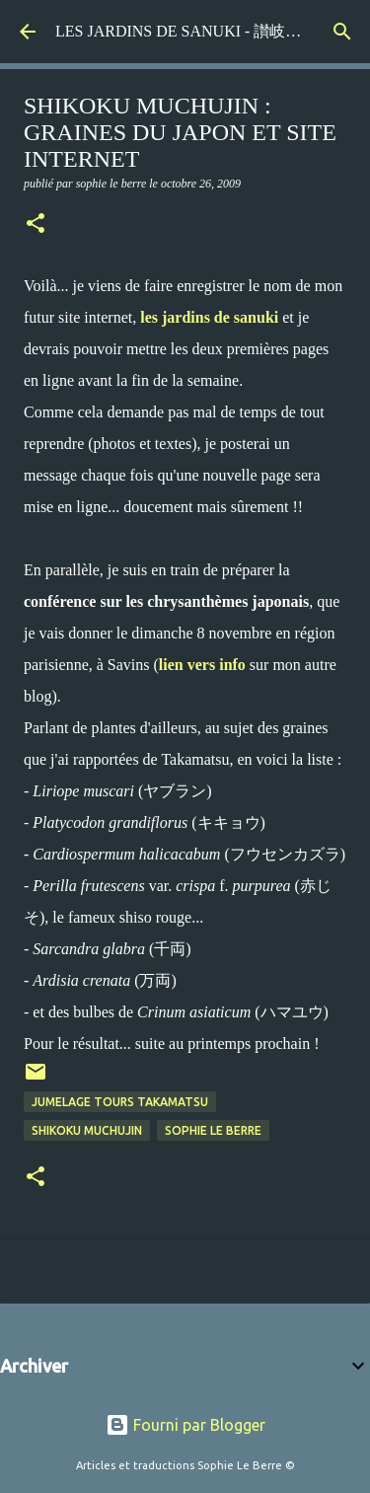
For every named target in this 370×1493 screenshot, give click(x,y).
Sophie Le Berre (213, 1130)
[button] (35, 225)
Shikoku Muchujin (87, 1130)
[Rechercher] (342, 31)
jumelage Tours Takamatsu (120, 1101)
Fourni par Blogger (185, 1425)
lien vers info (202, 664)
